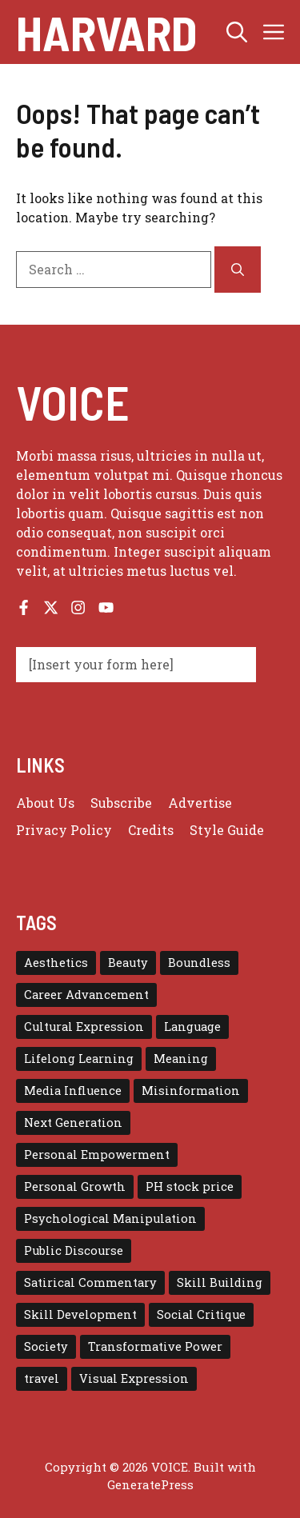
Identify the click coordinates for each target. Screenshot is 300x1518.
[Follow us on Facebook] (23, 607)
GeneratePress (150, 1484)
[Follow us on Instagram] (78, 607)
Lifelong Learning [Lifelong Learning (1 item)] (79, 1058)
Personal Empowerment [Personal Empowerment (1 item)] (97, 1154)
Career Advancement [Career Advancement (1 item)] (86, 994)
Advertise (200, 802)
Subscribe (121, 802)
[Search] (237, 269)
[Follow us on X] (50, 607)
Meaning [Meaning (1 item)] (181, 1058)
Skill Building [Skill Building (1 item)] (219, 1282)
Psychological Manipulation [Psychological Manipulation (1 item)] (110, 1218)
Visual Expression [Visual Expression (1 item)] (134, 1378)
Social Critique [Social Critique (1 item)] (201, 1314)
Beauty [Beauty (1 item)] (128, 962)
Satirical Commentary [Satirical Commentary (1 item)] (90, 1282)
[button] (236, 32)
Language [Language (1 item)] (192, 1026)
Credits (151, 829)
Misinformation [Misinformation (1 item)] (191, 1090)
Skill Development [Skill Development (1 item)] (80, 1314)
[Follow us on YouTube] (106, 607)
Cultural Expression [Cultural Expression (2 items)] (84, 1026)
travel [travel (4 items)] (41, 1378)
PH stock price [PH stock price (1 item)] (190, 1186)
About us (45, 802)
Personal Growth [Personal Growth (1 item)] (75, 1186)
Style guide (227, 829)
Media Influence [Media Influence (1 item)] (73, 1090)
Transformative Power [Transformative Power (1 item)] (155, 1346)
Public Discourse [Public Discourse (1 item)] (73, 1250)
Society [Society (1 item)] (46, 1346)
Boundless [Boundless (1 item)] (199, 962)
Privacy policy (64, 829)
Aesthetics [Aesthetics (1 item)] (56, 962)
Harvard (106, 32)
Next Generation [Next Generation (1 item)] (73, 1122)
